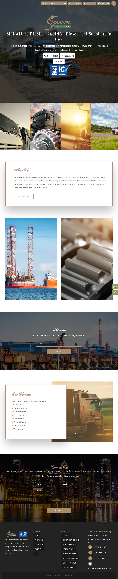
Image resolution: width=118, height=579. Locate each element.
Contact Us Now (24, 196)
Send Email (59, 510)
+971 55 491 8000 (97, 547)
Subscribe (59, 351)
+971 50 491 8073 (97, 552)
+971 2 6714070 (96, 558)
